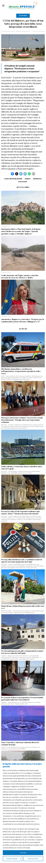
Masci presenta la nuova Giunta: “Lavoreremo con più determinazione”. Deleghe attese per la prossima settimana (22, 420)
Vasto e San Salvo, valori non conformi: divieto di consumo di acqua (20, 743)
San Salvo (22, 182)
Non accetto (33, 859)
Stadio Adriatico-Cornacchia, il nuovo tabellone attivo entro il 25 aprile (21, 467)
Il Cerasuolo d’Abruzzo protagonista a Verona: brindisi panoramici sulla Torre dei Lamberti (22, 698)
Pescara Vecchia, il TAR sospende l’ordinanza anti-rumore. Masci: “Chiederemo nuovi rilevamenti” (20, 512)
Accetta (23, 852)
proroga (37, 179)
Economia (23, 15)
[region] (23, 812)
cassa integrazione (13, 179)
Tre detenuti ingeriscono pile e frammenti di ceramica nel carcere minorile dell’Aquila (22, 652)
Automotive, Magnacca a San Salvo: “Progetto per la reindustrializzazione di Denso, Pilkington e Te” (22, 320)
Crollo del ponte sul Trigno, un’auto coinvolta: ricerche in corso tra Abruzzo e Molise (20, 276)
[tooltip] (12, 173)
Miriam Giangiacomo (23, 31)
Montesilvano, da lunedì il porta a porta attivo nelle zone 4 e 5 (22, 607)
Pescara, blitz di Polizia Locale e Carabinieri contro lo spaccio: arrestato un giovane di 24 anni (21, 561)
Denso (28, 179)
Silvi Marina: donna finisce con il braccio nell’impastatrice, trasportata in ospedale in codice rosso (21, 371)
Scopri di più (11, 859)
